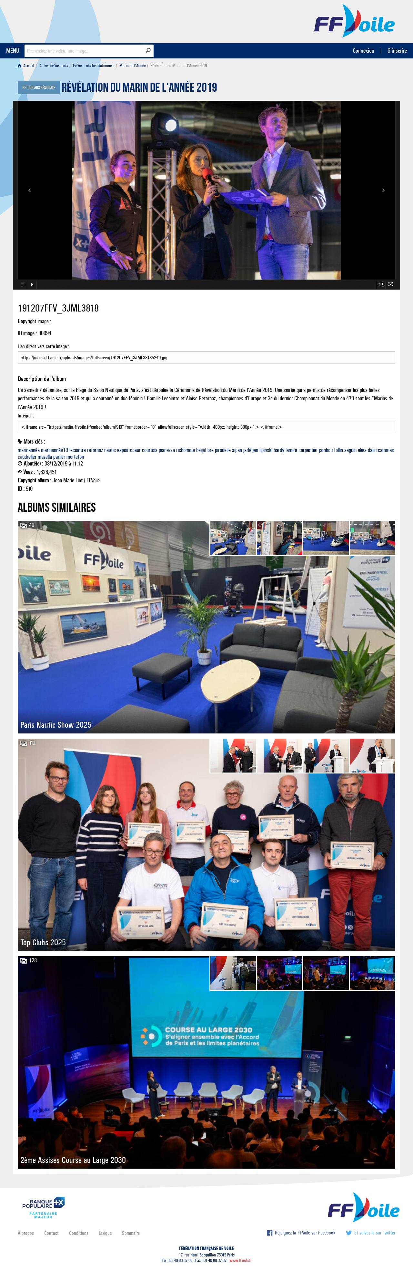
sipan (237, 450)
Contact (51, 1233)
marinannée (29, 450)
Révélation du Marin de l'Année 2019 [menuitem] (178, 65)
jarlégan (250, 450)
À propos (26, 1233)
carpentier (308, 450)
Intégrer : (206, 423)
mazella (45, 457)
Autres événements (53, 65)
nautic (110, 450)
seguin (350, 450)
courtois (149, 450)
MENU (12, 50)
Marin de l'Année (132, 65)
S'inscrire (397, 50)
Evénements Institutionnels (93, 65)
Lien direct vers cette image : (206, 353)
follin (338, 450)
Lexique (105, 1233)
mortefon (75, 457)
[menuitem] (27, 65)
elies (362, 450)
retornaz (95, 450)
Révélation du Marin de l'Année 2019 (139, 89)
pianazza (167, 450)
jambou (326, 450)
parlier (59, 457)
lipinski (265, 450)
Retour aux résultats (39, 88)
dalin (372, 450)
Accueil (26, 65)
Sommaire (131, 1233)
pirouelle (223, 450)
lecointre (77, 450)
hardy (279, 450)
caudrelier (27, 457)
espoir (123, 450)
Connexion (363, 50)
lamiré (291, 450)
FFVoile (354, 20)
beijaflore (205, 450)
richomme (185, 450)
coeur (135, 450)
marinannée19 (54, 450)
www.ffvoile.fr (240, 1260)
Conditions (78, 1233)
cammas (386, 450)
